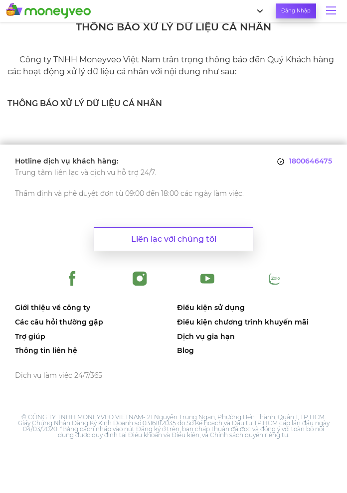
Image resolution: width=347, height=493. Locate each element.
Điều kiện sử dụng (211, 308)
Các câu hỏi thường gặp (59, 322)
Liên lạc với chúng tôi (173, 239)
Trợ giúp (30, 336)
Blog (185, 350)
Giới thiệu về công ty (52, 308)
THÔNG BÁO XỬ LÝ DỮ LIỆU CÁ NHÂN (84, 103)
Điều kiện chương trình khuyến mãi (243, 322)
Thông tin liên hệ (46, 350)
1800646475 (310, 161)
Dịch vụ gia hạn (206, 336)
